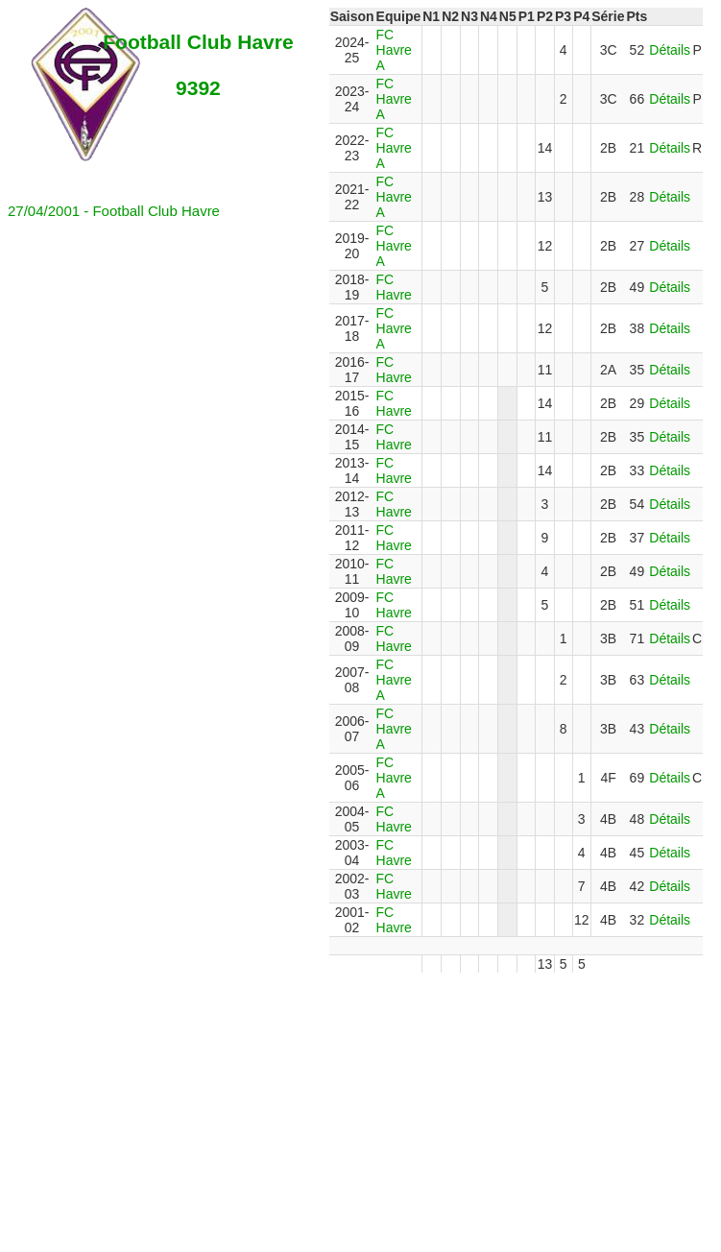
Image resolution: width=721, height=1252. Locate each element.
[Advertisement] (364, 1107)
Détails (669, 50)
